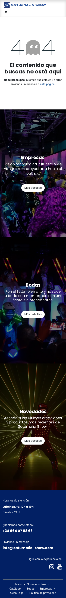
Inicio (18, 584)
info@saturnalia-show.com (28, 547)
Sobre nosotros (36, 584)
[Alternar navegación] (14, 12)
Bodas (30, 588)
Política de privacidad (42, 593)
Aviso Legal (17, 593)
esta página (47, 84)
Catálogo (15, 588)
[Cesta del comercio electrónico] (6, 12)
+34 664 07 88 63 (18, 530)
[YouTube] (60, 566)
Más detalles (33, 188)
